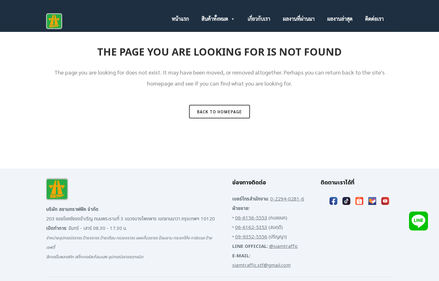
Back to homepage (219, 111)
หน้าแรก (180, 18)
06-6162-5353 (251, 227)
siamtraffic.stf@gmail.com (261, 265)
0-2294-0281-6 (287, 199)
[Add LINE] (418, 220)
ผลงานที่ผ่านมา (298, 18)
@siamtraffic (283, 246)
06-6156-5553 (251, 218)
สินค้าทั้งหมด (218, 18)
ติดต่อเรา (374, 18)
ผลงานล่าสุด (339, 18)
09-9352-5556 (251, 237)
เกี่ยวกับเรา (259, 18)
